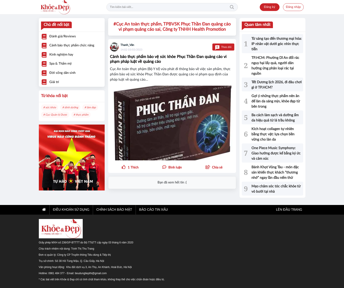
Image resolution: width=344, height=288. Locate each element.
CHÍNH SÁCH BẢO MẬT (114, 209)
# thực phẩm (80, 114)
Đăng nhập (293, 7)
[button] (214, 167)
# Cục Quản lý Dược (55, 114)
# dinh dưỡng (70, 107)
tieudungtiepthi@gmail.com (91, 273)
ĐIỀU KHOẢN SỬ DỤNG (71, 209)
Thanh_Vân (127, 45)
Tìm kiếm (231, 7)
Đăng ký (269, 7)
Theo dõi (223, 47)
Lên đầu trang (288, 209)
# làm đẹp (90, 107)
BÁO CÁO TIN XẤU (153, 209)
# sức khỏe (49, 107)
